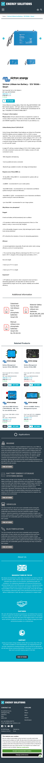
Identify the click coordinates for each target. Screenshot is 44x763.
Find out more (7, 466)
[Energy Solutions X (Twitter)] (5, 726)
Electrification (28, 720)
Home (4, 16)
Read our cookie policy (23, 747)
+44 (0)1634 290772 (8, 721)
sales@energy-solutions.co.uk (12, 723)
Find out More (22, 657)
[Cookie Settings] (40, 756)
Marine (26, 712)
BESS (26, 715)
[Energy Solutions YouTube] (9, 726)
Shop (26, 710)
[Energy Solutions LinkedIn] (12, 726)
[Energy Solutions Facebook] (2, 726)
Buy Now (10, 101)
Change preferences (22, 755)
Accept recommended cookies (22, 751)
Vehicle (26, 717)
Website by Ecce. (16, 730)
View (5, 385)
